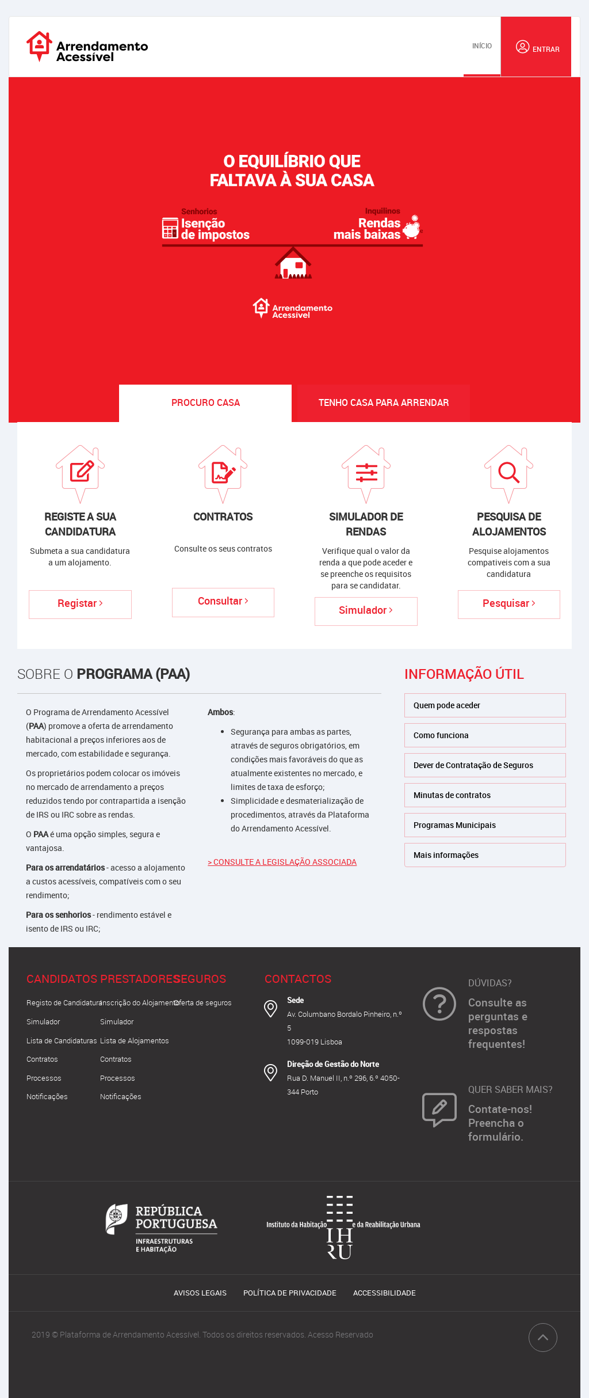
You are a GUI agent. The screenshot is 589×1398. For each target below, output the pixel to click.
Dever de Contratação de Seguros (473, 764)
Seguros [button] (200, 978)
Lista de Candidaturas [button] (61, 1040)
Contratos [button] (42, 1059)
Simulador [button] (43, 1021)
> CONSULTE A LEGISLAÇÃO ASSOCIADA (282, 861)
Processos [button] (44, 1078)
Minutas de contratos (452, 794)
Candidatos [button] (61, 978)
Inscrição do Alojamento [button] (139, 1002)
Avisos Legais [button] (200, 1292)
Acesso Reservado (340, 1334)
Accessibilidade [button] (384, 1292)
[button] (535, 47)
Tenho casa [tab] (384, 402)
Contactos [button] (298, 978)
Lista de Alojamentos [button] (134, 1040)
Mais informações (446, 854)
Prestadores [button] (139, 978)
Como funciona (441, 735)
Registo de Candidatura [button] (64, 1002)
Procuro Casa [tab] (205, 402)
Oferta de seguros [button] (203, 1002)
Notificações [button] (47, 1096)
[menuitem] (482, 47)
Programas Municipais (455, 824)
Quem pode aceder (447, 705)
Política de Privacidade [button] (289, 1292)
